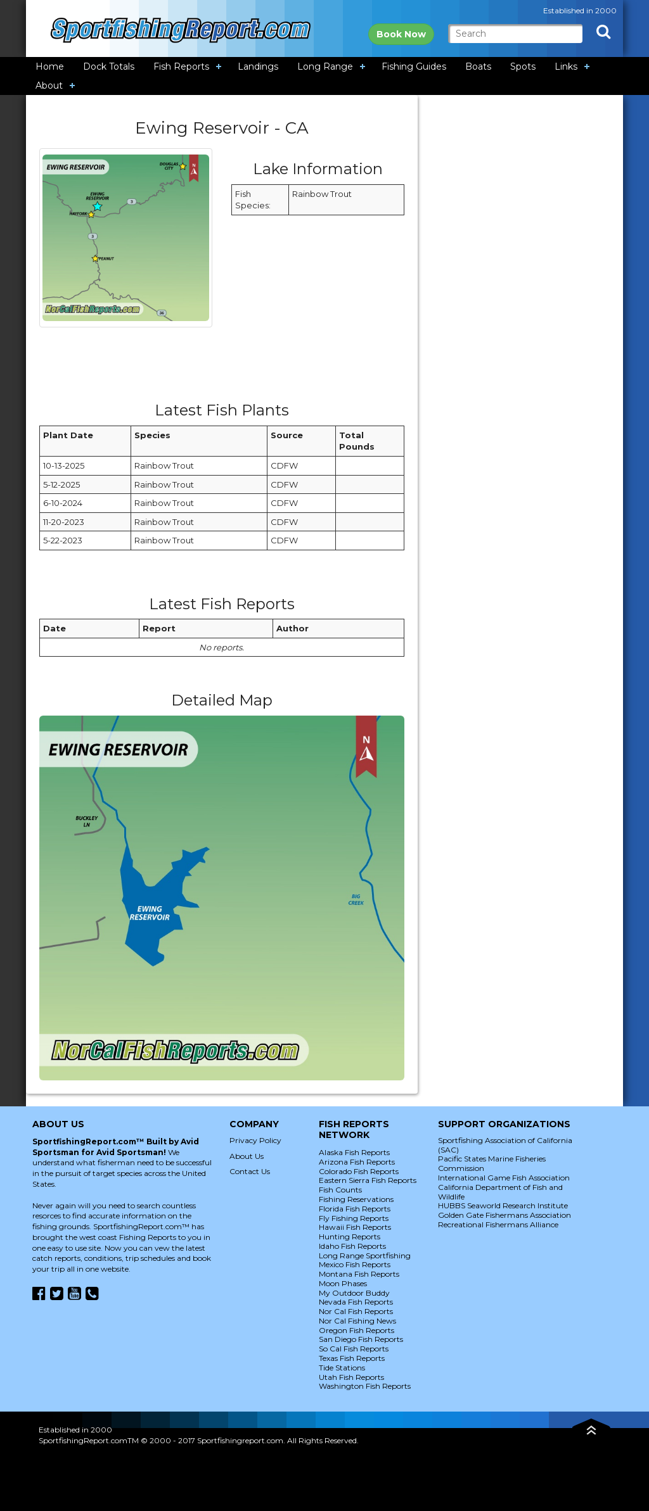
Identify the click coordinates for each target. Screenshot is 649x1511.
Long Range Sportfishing (365, 1255)
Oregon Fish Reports (356, 1330)
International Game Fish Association (504, 1177)
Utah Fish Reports (351, 1377)
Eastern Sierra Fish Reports (367, 1180)
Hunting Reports (349, 1236)
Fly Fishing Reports (354, 1218)
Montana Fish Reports (359, 1274)
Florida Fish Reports (354, 1208)
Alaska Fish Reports (354, 1152)
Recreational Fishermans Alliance (498, 1224)
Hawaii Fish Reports (355, 1227)
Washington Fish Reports (365, 1386)
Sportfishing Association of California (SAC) (505, 1144)
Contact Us (249, 1171)
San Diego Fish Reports (361, 1339)
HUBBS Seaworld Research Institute (503, 1205)
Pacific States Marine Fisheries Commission (492, 1163)
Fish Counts (340, 1189)
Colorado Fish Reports (359, 1171)
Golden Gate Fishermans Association (504, 1215)
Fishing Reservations (356, 1199)
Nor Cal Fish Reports (356, 1311)
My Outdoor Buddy (354, 1293)
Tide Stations (342, 1367)
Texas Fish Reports (352, 1358)
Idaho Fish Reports (352, 1246)
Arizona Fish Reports (357, 1161)
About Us (246, 1156)
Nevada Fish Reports (356, 1301)
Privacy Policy (255, 1140)
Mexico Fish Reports (354, 1264)
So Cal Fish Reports (354, 1348)
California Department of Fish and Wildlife (500, 1191)
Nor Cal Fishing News (357, 1320)
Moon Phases (343, 1283)
